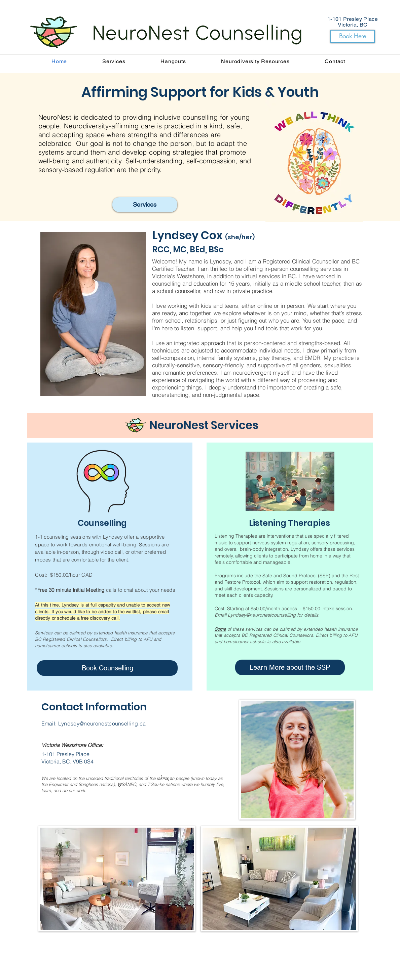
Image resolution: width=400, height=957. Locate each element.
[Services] (144, 204)
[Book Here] (352, 36)
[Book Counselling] (107, 668)
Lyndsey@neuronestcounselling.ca (102, 723)
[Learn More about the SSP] (290, 667)
